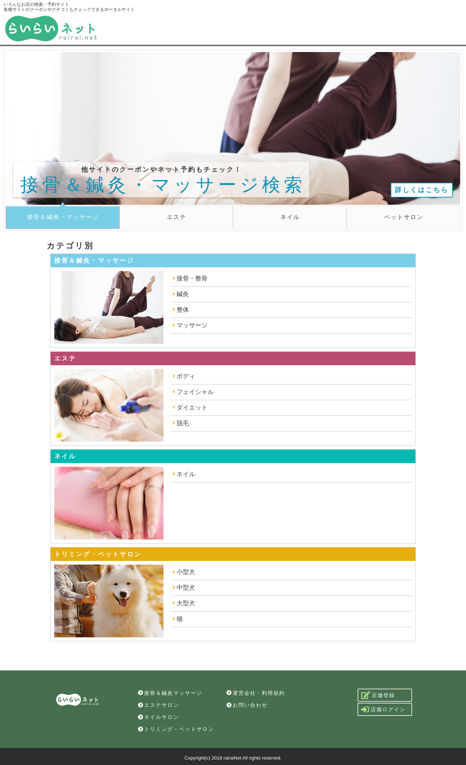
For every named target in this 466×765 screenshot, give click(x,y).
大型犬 (184, 603)
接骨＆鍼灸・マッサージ (63, 217)
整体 (181, 309)
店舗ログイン (383, 709)
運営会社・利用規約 (255, 693)
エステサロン (158, 705)
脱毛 (181, 423)
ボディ (184, 376)
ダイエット (190, 407)
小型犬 (184, 572)
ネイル (290, 217)
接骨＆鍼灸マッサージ (170, 693)
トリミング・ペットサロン (176, 729)
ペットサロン (403, 217)
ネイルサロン (158, 717)
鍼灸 (181, 294)
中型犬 (184, 587)
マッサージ (190, 325)
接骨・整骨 (190, 278)
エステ (176, 217)
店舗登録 (378, 695)
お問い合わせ (247, 705)
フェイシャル (193, 392)
